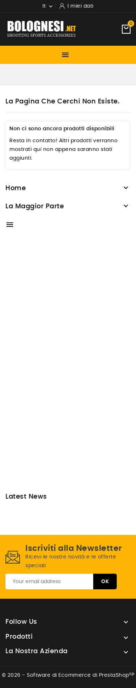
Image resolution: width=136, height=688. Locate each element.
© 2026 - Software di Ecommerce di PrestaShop (68, 675)
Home (15, 188)
